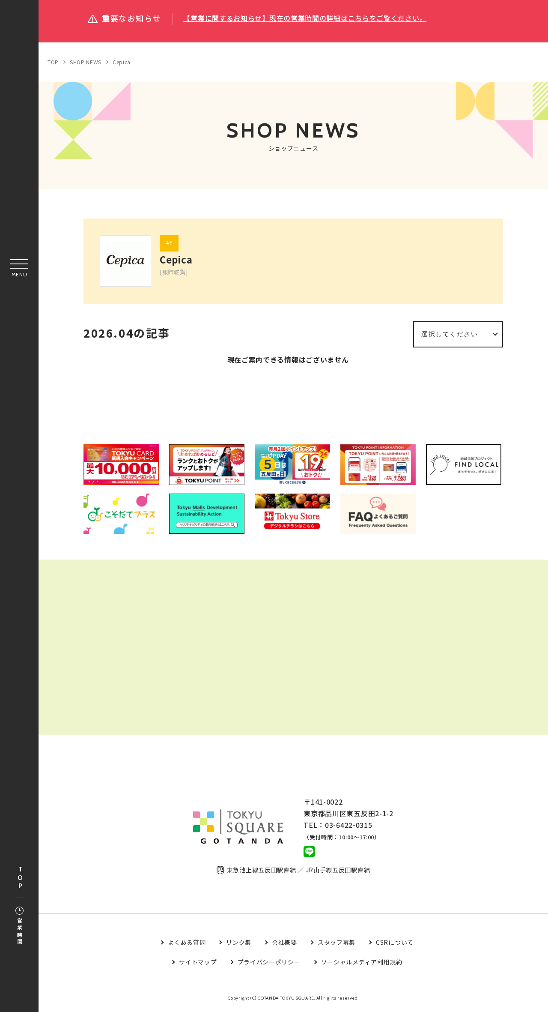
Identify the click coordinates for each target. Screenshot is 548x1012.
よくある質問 (187, 943)
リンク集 (238, 943)
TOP (20, 878)
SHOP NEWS (85, 62)
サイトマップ (198, 963)
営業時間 (19, 926)
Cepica (122, 62)
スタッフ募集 (336, 943)
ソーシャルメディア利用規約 (361, 963)
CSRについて (395, 943)
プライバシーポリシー (269, 963)
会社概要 (284, 943)
